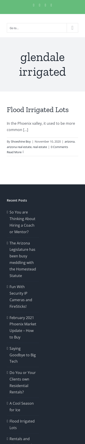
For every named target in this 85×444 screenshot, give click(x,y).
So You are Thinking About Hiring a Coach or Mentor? (22, 222)
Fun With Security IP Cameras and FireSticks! (21, 296)
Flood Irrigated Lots (38, 109)
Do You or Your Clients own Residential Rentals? (23, 382)
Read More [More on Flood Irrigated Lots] (14, 152)
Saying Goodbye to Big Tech (23, 355)
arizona (70, 141)
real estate (40, 147)
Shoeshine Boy (21, 141)
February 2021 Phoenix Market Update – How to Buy (23, 327)
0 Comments (59, 147)
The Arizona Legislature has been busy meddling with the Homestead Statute (23, 259)
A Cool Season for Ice (22, 406)
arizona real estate (19, 147)
